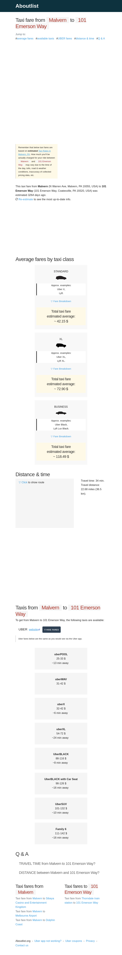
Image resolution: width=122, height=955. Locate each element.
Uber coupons (73, 941)
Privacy (90, 941)
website (33, 629)
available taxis (45, 38)
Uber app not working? (47, 941)
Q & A (101, 38)
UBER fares (65, 38)
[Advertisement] (61, 64)
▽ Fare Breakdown (61, 301)
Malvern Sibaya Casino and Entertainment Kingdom (34, 903)
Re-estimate (24, 199)
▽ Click (23, 482)
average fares (25, 38)
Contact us (21, 945)
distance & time (85, 38)
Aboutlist (26, 6)
